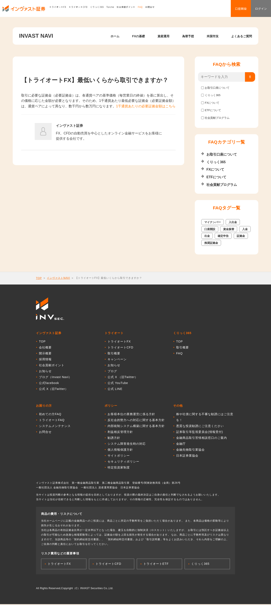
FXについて (212, 102)
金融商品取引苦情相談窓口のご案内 (201, 438)
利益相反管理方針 (120, 432)
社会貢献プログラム (217, 117)
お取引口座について (217, 87)
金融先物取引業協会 (190, 450)
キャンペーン (117, 360)
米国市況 (212, 36)
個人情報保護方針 (120, 450)
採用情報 (45, 360)
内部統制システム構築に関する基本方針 (136, 426)
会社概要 (45, 348)
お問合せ (155, 9)
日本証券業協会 (187, 456)
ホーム (115, 36)
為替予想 (188, 36)
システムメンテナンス (55, 426)
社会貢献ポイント (131, 9)
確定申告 (223, 236)
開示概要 (45, 354)
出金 (207, 236)
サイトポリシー (119, 456)
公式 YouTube (118, 383)
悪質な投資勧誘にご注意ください (200, 426)
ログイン (259, 10)
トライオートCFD (83, 9)
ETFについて (213, 110)
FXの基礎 (138, 36)
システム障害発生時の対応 (127, 444)
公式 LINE (115, 389)
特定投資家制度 (119, 468)
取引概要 (114, 354)
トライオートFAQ (52, 421)
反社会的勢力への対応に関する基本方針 (136, 421)
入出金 (233, 222)
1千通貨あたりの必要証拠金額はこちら (146, 106)
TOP (39, 278)
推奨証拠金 (211, 242)
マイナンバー (212, 222)
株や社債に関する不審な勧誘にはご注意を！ (204, 418)
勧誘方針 (114, 438)
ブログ (112, 372)
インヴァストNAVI (58, 277)
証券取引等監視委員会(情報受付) (199, 432)
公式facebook (49, 383)
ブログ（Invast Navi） (55, 378)
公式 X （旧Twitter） (123, 378)
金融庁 (181, 444)
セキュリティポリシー (123, 462)
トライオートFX (62, 9)
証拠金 (241, 236)
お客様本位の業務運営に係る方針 (131, 415)
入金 (245, 229)
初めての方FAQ (50, 415)
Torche (115, 9)
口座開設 (235, 10)
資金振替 (228, 229)
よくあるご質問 (241, 36)
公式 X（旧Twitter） (53, 389)
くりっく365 (102, 9)
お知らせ (45, 372)
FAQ (145, 9)
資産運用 (163, 36)
